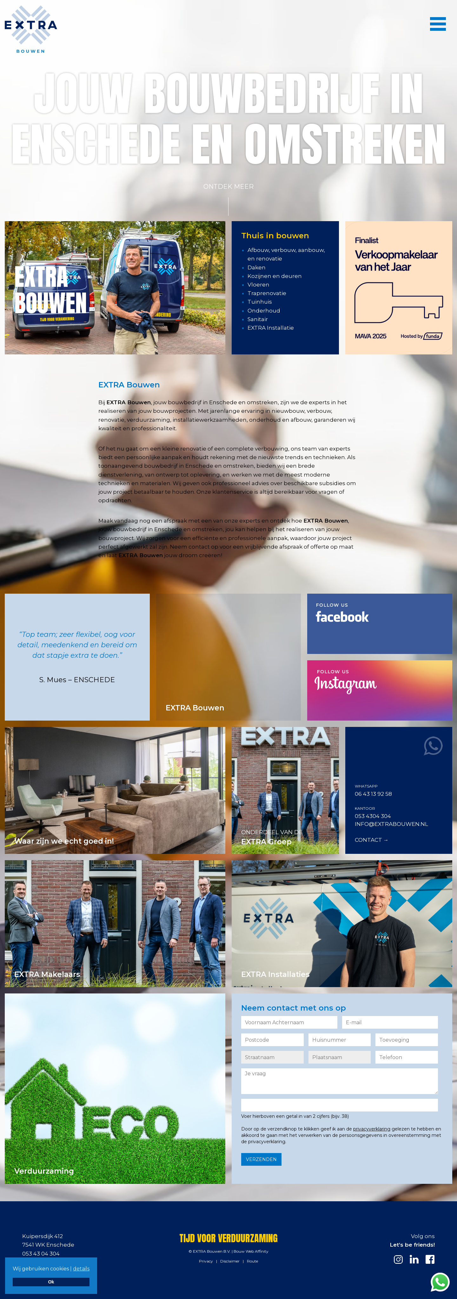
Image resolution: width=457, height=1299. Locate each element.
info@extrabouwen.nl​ (391, 824)
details (81, 1269)
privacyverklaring (371, 1129)
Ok (51, 1281)
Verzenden (261, 1159)
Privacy (206, 1261)
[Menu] (438, 24)
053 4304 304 (373, 816)
